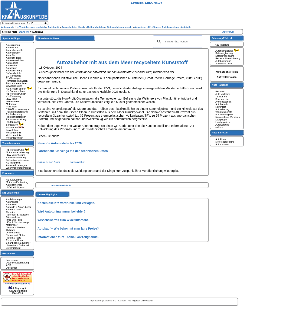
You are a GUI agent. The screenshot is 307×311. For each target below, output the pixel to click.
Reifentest (220, 107)
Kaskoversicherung (16, 157)
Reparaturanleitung (16, 119)
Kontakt (122, 300)
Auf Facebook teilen (227, 72)
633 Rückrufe (222, 44)
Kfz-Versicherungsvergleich (30, 27)
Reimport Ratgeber (16, 117)
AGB (8, 265)
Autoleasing (12, 63)
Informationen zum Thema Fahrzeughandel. (68, 237)
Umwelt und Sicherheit (17, 245)
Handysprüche (223, 122)
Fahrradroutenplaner (16, 83)
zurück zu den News (49, 162)
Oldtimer (10, 230)
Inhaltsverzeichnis (61, 185)
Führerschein (13, 217)
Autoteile (186, 27)
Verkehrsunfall (13, 132)
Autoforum (228, 31)
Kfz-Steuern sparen (19, 88)
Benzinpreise (222, 99)
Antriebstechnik (223, 101)
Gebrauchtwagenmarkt (120, 27)
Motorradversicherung (17, 152)
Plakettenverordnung (17, 111)
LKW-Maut (11, 99)
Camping (10, 212)
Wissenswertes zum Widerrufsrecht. (63, 220)
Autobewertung (223, 61)
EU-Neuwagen (13, 78)
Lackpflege (221, 119)
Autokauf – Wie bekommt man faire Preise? (68, 228)
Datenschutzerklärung (17, 262)
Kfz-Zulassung (13, 96)
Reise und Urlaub (15, 240)
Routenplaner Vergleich (227, 117)
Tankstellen (12, 130)
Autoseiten (11, 68)
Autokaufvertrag (14, 185)
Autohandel (12, 202)
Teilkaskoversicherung (17, 160)
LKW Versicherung (15, 155)
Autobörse (140, 27)
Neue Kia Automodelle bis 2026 (59, 143)
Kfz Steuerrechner (15, 91)
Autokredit (54, 27)
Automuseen (222, 144)
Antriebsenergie (14, 199)
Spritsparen (15, 124)
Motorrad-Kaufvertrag (17, 182)
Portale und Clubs (15, 235)
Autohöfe (10, 55)
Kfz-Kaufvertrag (14, 179)
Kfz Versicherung (18, 150)
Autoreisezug (222, 109)
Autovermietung (14, 70)
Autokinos (220, 139)
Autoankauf (12, 47)
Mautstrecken (13, 101)
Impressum (11, 260)
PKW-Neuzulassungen (17, 109)
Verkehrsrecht (13, 248)
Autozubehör (68, 27)
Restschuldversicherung (227, 58)
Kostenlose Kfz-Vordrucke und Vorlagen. (66, 203)
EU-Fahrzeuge (13, 75)
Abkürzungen (13, 45)
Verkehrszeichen (14, 137)
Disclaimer (11, 267)
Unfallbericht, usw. (15, 187)
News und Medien (15, 227)
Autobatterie (221, 104)
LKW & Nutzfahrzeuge (17, 222)
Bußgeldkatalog (14, 73)
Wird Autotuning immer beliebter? (61, 211)
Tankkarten (221, 96)
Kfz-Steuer (154, 27)
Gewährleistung (14, 86)
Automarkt (11, 204)
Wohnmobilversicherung (18, 167)
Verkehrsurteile (14, 135)
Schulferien (15, 127)
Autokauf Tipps (14, 57)
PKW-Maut (11, 106)
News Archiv (78, 162)
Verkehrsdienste (223, 112)
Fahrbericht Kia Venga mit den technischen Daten (72, 151)
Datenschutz (110, 300)
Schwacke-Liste (223, 63)
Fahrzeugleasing (224, 53)
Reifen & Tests (13, 237)
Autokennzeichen (15, 60)
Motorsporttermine (224, 141)
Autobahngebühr (14, 50)
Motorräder (11, 225)
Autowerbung (222, 124)
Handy (82, 27)
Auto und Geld (13, 209)
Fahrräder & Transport (17, 214)
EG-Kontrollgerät (224, 114)
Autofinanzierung (227, 50)
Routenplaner (13, 122)
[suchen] (177, 41)
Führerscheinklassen (17, 81)
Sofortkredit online (224, 56)
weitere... (220, 127)
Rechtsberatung (14, 114)
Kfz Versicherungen (16, 94)
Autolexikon (12, 65)
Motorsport (11, 104)
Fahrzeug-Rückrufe (222, 38)
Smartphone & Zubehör (18, 243)
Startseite (24, 31)
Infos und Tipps (14, 219)
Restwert (220, 91)
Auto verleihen (222, 94)
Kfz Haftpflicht (13, 162)
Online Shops (13, 232)
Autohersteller (13, 52)
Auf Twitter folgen (227, 77)
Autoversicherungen (16, 165)
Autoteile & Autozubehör (18, 207)
